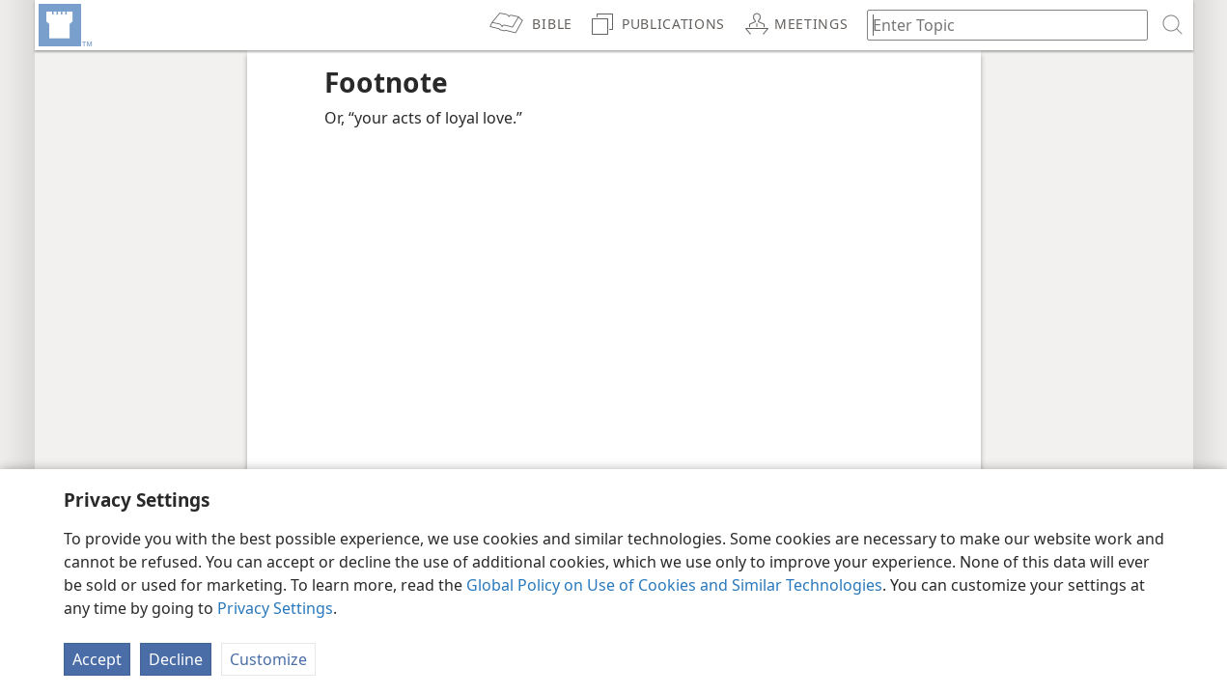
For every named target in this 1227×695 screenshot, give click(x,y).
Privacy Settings (275, 608)
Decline (176, 659)
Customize (268, 659)
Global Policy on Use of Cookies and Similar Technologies (674, 585)
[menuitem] (64, 25)
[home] (64, 25)
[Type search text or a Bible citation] (998, 25)
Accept (97, 659)
